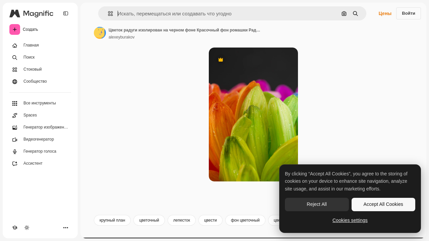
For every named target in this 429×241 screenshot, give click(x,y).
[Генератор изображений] (40, 127)
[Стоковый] (40, 69)
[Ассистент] (40, 163)
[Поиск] (40, 57)
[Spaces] (40, 115)
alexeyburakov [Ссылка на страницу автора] (121, 37)
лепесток (181, 220)
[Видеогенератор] (40, 139)
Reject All (317, 204)
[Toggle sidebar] (65, 13)
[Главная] (40, 45)
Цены (385, 13)
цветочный (149, 220)
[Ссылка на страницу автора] (100, 33)
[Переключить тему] (26, 227)
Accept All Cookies (383, 204)
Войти (408, 13)
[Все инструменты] (40, 103)
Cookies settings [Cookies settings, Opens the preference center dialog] (350, 220)
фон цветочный (245, 220)
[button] (108, 13)
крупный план (112, 220)
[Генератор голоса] (40, 151)
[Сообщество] (40, 81)
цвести (210, 220)
